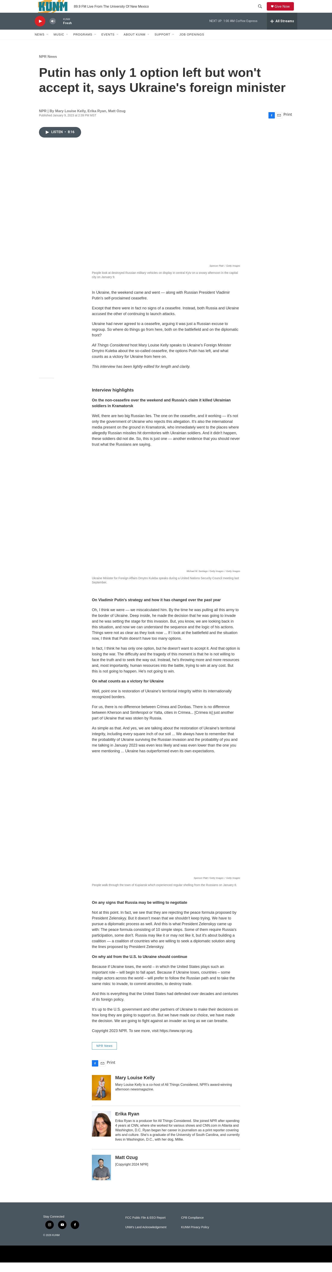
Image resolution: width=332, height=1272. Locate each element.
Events (108, 44)
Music (59, 44)
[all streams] (282, 30)
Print (287, 123)
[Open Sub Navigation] (47, 44)
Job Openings (191, 44)
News (39, 44)
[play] (40, 30)
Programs (82, 44)
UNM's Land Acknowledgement (145, 1236)
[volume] (52, 31)
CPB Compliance (192, 1227)
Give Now (284, 11)
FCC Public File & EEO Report (145, 1227)
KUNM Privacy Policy (195, 1236)
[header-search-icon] (261, 11)
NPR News (48, 66)
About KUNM (134, 44)
